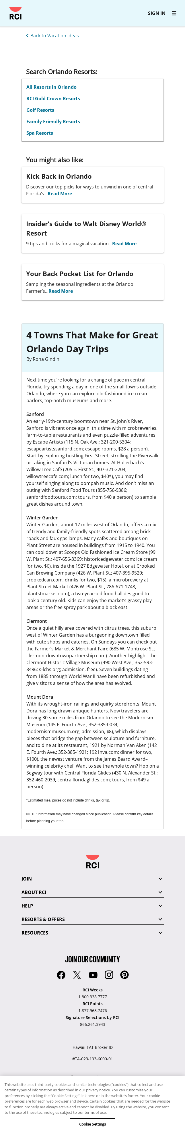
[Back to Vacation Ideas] (51, 35)
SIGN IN (156, 13)
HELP (27, 906)
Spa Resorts (39, 133)
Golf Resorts (40, 110)
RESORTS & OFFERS (43, 919)
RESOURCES (35, 933)
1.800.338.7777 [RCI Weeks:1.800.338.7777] (92, 996)
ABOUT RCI (34, 892)
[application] (172, 1116)
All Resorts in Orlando (51, 87)
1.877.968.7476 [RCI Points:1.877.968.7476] (92, 1010)
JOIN (27, 879)
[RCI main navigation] (174, 13)
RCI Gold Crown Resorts (53, 98)
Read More (60, 193)
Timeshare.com (109, 1077)
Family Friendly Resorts (53, 121)
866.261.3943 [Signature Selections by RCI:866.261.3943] (92, 1024)
